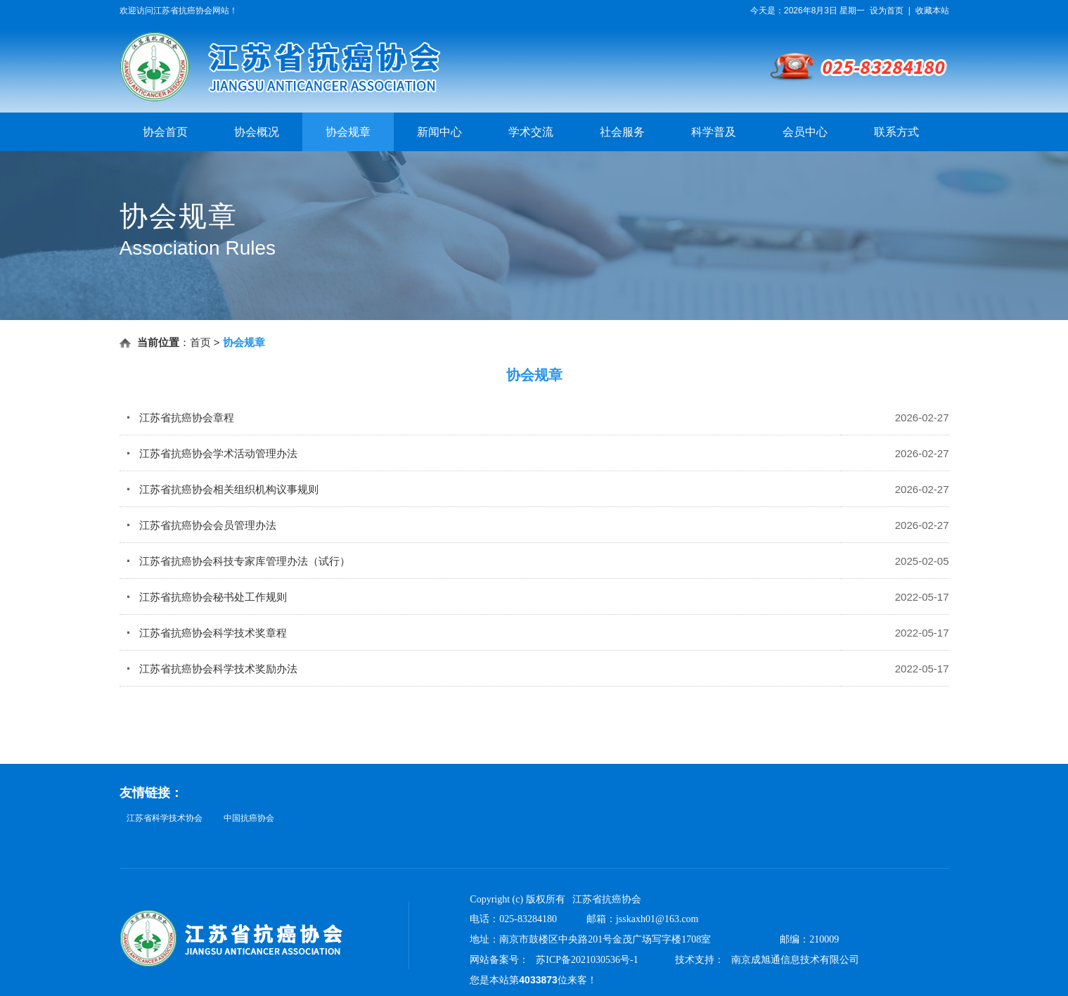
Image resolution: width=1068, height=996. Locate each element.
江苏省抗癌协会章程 (180, 417)
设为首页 (886, 10)
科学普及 (713, 132)
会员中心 (805, 132)
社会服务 (622, 132)
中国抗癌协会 (249, 818)
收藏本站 (932, 10)
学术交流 (530, 132)
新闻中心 (439, 132)
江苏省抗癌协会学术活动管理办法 (212, 453)
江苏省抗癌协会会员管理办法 (201, 525)
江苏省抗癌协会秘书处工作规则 (207, 597)
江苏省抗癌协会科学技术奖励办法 (212, 669)
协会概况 (256, 132)
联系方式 (896, 132)
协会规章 (348, 132)
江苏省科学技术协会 (164, 818)
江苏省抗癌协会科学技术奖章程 (207, 633)
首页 (200, 342)
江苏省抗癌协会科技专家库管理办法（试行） (238, 561)
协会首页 (165, 132)
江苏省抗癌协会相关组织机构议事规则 (223, 489)
